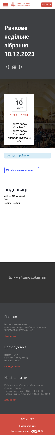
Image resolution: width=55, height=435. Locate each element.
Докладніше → (11, 336)
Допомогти (46, 4)
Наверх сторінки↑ (27, 426)
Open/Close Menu (5, 4)
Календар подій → (13, 366)
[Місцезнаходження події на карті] (27, 236)
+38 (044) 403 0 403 (33, 391)
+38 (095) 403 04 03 (40, 394)
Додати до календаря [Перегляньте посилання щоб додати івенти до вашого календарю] (22, 170)
